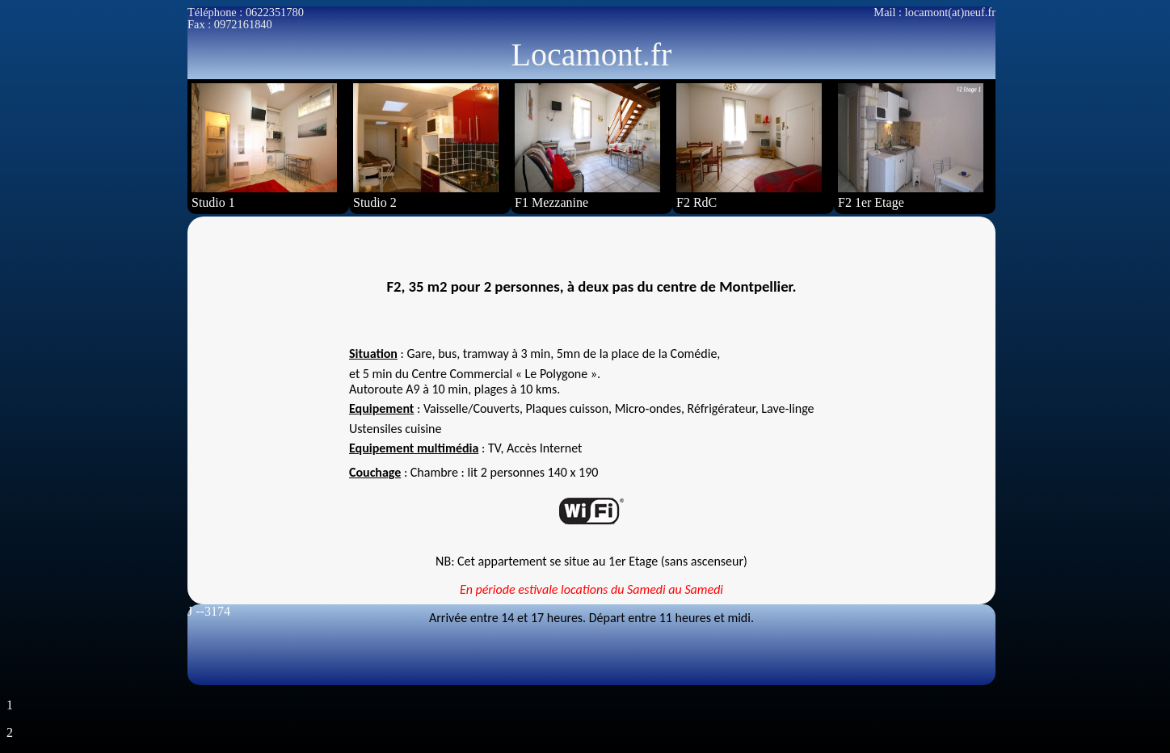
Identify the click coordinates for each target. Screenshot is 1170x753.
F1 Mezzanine (587, 146)
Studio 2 (426, 146)
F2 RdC (749, 146)
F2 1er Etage (910, 146)
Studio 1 (264, 146)
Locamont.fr (591, 54)
